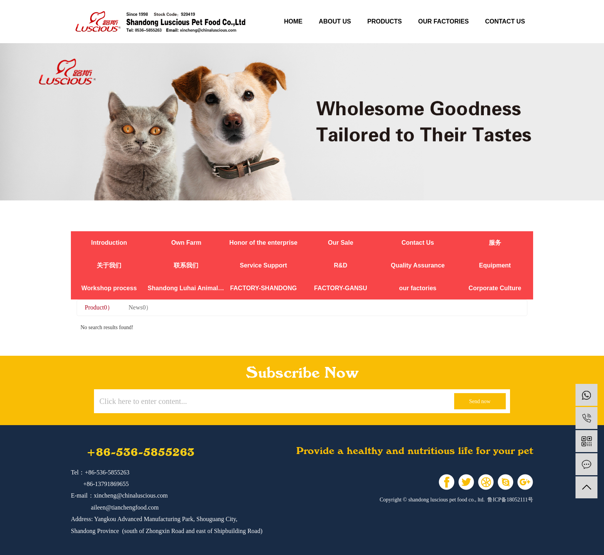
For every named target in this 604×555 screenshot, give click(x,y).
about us (335, 21)
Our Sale (340, 242)
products (384, 21)
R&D (340, 265)
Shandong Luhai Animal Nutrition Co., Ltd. (186, 288)
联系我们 (186, 265)
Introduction (109, 242)
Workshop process (109, 288)
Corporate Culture (494, 288)
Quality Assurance (418, 265)
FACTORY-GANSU (340, 288)
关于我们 (109, 265)
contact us (505, 21)
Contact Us (417, 242)
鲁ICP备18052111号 (510, 500)
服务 (495, 242)
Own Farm (186, 242)
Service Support (263, 265)
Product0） (99, 307)
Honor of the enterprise (263, 242)
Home (293, 21)
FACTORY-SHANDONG (263, 288)
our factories (443, 21)
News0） (140, 307)
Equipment (495, 265)
